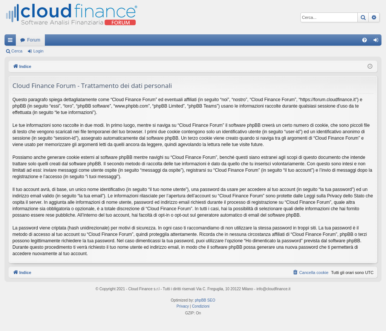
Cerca (16, 51)
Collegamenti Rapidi (12, 41)
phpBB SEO (205, 300)
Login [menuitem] (377, 41)
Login (38, 51)
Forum (33, 40)
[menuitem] (364, 40)
